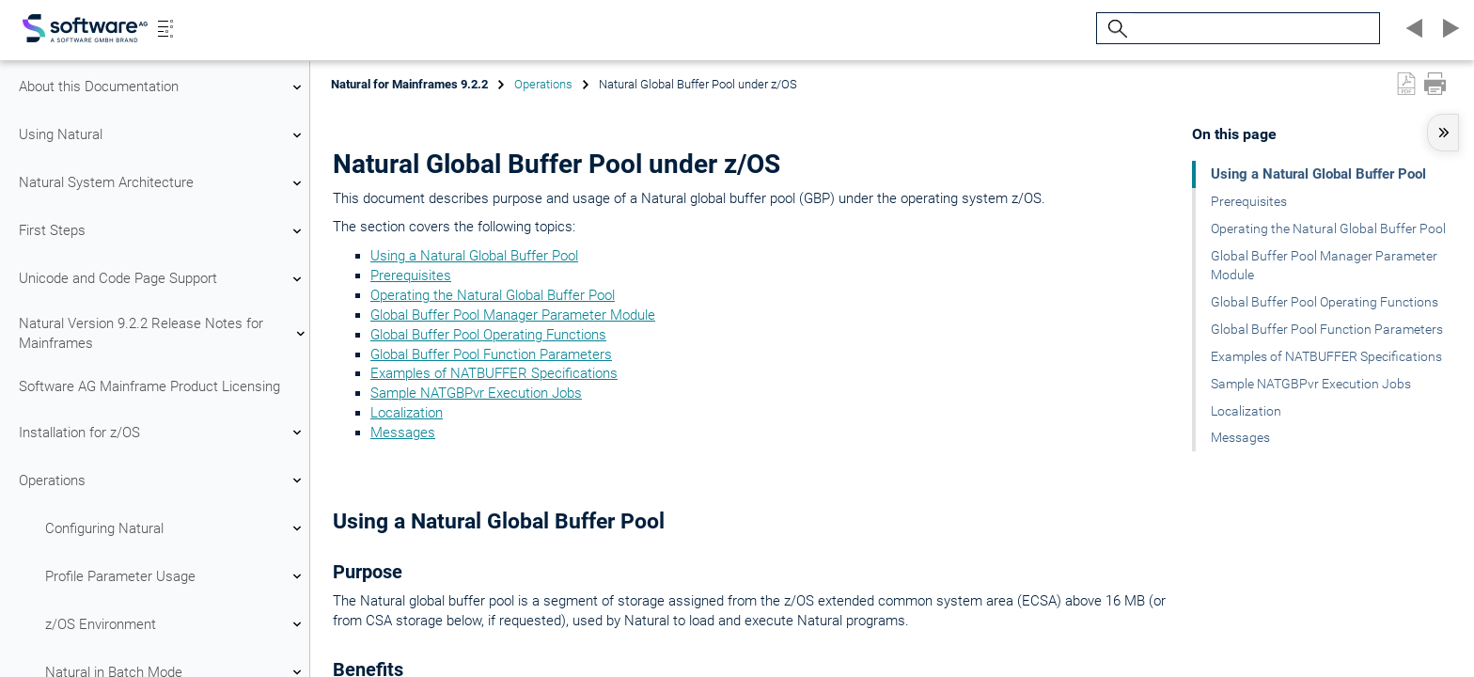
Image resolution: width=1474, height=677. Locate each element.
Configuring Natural (175, 528)
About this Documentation (162, 87)
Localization (406, 412)
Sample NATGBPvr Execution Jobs (476, 393)
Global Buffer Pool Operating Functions (488, 334)
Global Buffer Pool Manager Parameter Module (512, 315)
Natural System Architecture (162, 183)
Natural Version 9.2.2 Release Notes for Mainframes (162, 333)
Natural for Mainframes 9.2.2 (409, 84)
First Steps (162, 231)
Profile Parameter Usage (175, 576)
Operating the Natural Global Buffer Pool (492, 295)
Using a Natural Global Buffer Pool (474, 255)
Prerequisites (410, 275)
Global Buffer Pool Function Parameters (491, 354)
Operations (162, 480)
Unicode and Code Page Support (162, 279)
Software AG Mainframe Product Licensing (149, 386)
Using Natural (162, 135)
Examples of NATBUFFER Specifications (494, 373)
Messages (402, 432)
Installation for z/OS (162, 432)
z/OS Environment (175, 624)
